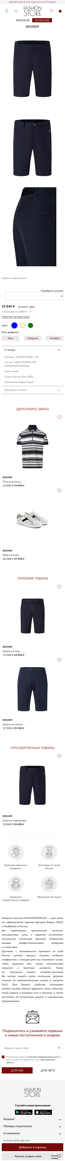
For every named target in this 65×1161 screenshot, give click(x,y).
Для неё (17, 1070)
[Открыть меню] (6, 11)
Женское (23, 20)
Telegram (32, 338)
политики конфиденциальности (43, 1057)
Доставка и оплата (16, 389)
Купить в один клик (28, 1156)
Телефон (54, 338)
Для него (48, 1070)
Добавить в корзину (32, 1147)
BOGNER (32, 26)
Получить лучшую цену (17, 316)
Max (10, 338)
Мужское (42, 20)
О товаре (10, 349)
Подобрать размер (52, 290)
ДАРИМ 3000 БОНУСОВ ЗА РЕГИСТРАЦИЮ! (32, 2)
